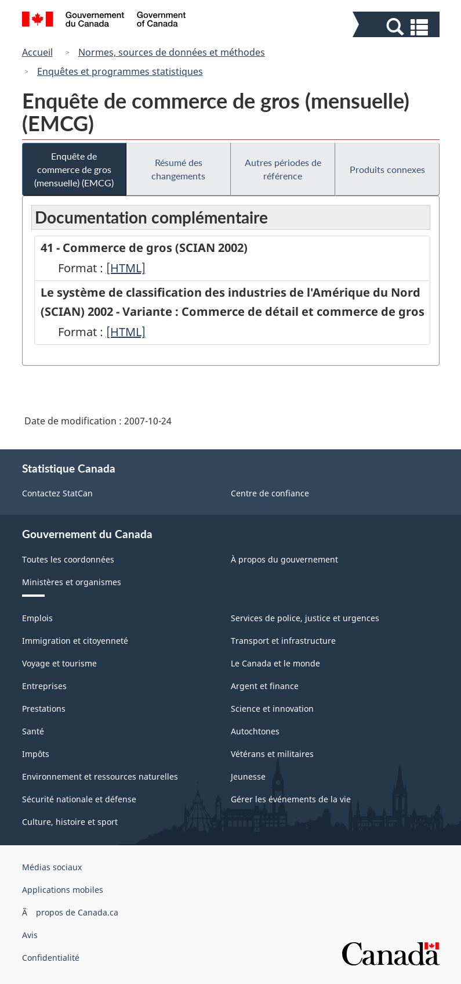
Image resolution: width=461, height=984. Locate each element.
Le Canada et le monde (275, 663)
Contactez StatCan (57, 493)
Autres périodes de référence (283, 169)
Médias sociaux (52, 867)
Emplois (37, 617)
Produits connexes (387, 169)
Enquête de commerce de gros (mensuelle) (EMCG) (74, 169)
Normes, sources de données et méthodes (171, 52)
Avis (30, 934)
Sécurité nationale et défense (79, 799)
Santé (33, 731)
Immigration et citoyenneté (75, 640)
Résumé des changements (178, 169)
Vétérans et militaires (272, 753)
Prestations (44, 708)
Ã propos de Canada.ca (70, 912)
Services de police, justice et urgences (305, 617)
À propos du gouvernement (284, 559)
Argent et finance (265, 685)
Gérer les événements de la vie (291, 799)
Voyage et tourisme (59, 663)
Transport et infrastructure (283, 640)
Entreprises (44, 685)
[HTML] (126, 268)
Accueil (37, 52)
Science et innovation (272, 708)
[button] (397, 27)
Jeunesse (248, 776)
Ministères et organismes (71, 581)
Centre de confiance (270, 493)
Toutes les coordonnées (68, 559)
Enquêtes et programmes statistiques (120, 71)
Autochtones (255, 731)
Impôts (35, 753)
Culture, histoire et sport (70, 821)
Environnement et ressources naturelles (100, 776)
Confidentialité (50, 957)
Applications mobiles (62, 889)
